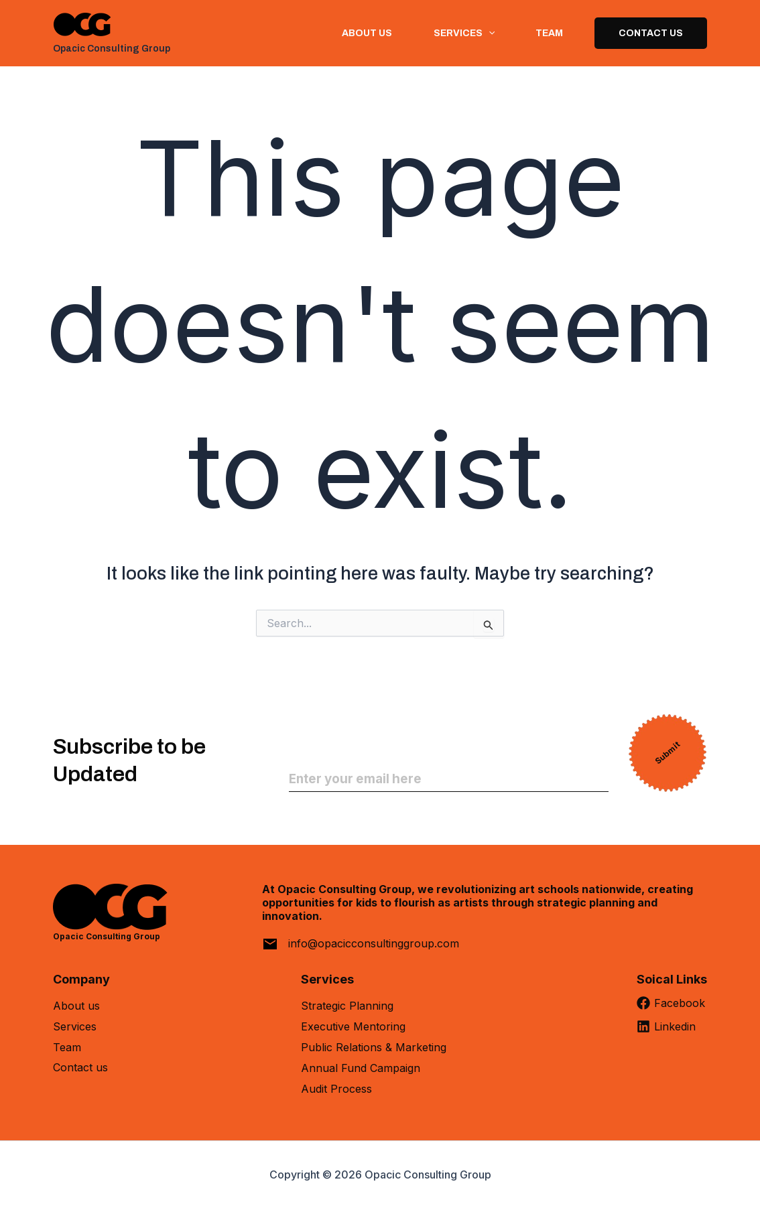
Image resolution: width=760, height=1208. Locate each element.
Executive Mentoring (353, 1026)
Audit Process (336, 1088)
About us (359, 33)
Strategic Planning (347, 1005)
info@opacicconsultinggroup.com (373, 943)
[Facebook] (672, 1008)
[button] (483, 33)
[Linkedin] (672, 1031)
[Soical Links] (672, 984)
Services (75, 1026)
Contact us (80, 1068)
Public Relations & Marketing (373, 1047)
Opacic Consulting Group (111, 49)
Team (547, 33)
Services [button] (458, 33)
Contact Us (651, 33)
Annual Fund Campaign (360, 1068)
